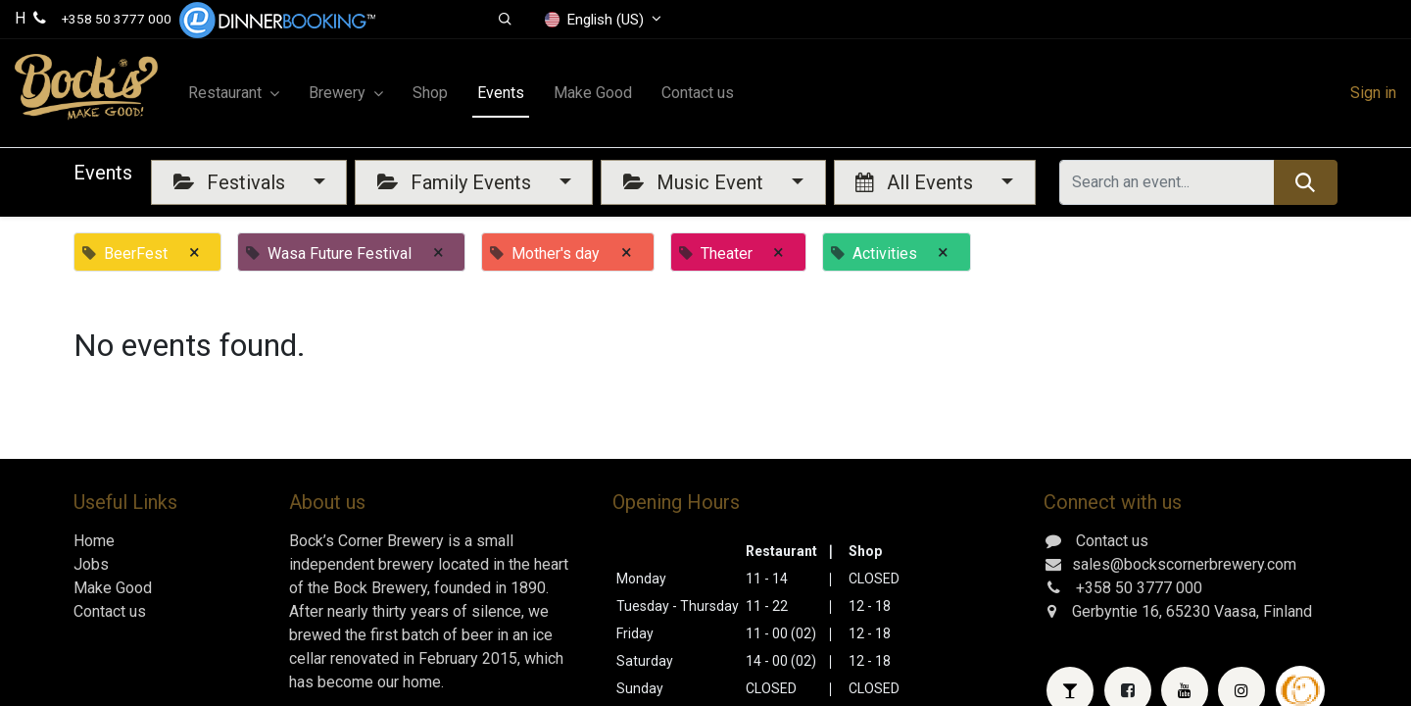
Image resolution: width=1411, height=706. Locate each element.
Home (94, 540)
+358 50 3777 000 (116, 18)
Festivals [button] (231, 182)
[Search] (1306, 182)
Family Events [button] (456, 182)
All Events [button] (916, 182)
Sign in (1373, 92)
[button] (505, 19)
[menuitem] (430, 93)
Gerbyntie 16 (1115, 611)
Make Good (112, 588)
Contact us (109, 611)
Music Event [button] (695, 182)
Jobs (91, 564)
